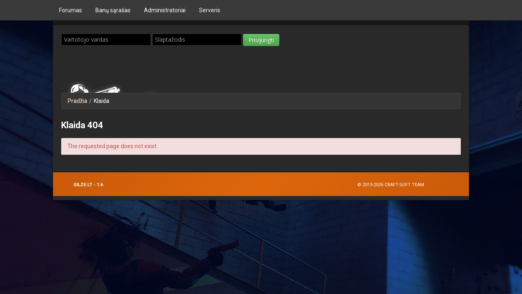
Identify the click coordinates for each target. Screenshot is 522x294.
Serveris (209, 10)
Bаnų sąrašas (112, 10)
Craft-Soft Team (404, 184)
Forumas (70, 10)
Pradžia (77, 101)
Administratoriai (165, 10)
